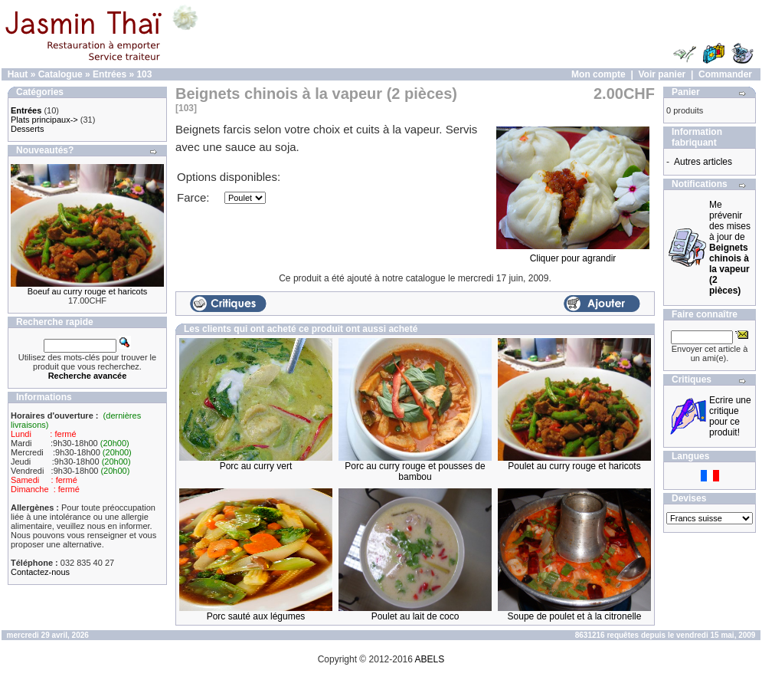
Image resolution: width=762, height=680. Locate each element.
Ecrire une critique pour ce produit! (730, 416)
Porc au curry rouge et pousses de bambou (415, 471)
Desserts (27, 128)
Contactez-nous (40, 572)
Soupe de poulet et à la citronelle (575, 616)
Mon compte (598, 74)
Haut (18, 74)
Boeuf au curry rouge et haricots (88, 291)
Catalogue (60, 74)
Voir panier (661, 74)
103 (144, 74)
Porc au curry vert (256, 466)
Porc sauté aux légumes (256, 616)
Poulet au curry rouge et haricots (574, 466)
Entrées (109, 74)
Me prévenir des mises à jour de (730, 247)
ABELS (430, 659)
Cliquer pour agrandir (572, 254)
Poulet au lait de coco (415, 616)
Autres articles (703, 161)
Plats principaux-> (44, 119)
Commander (725, 74)
